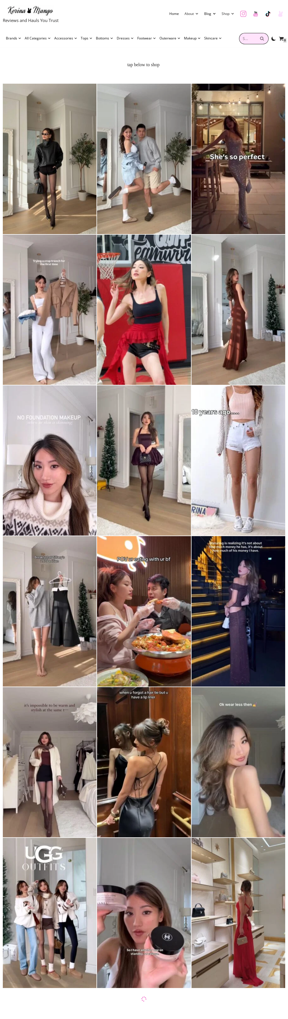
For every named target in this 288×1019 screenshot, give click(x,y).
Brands (13, 38)
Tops (87, 38)
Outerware (170, 38)
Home (174, 13)
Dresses (125, 38)
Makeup (192, 38)
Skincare (213, 38)
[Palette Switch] (273, 38)
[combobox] (247, 38)
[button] (197, 13)
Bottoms (104, 38)
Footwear (146, 38)
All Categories (38, 38)
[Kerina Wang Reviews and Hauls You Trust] (30, 15)
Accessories (65, 38)
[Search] (262, 38)
